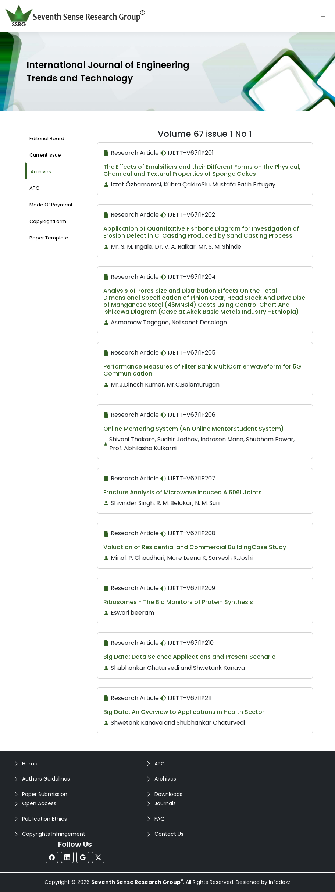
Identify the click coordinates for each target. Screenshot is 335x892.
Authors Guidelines (46, 778)
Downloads (168, 794)
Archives (165, 778)
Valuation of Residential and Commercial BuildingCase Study (194, 547)
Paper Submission (44, 794)
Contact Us (168, 834)
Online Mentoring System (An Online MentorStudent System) (193, 428)
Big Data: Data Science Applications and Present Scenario (189, 657)
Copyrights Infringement (53, 834)
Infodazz (280, 882)
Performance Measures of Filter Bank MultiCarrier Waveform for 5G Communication (202, 370)
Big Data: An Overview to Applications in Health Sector (183, 712)
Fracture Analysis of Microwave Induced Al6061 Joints (182, 492)
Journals (165, 803)
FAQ (159, 818)
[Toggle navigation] (323, 15)
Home (30, 763)
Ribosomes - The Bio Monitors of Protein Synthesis (178, 602)
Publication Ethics (44, 818)
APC (159, 763)
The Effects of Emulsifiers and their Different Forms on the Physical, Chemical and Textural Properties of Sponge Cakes (201, 170)
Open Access (39, 803)
